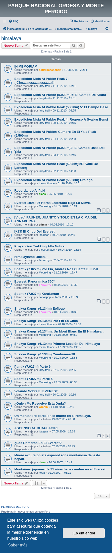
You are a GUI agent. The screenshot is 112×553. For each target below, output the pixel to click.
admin (43, 224)
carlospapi (45, 297)
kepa (42, 472)
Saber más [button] (17, 545)
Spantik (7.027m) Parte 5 (33, 379)
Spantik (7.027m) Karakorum (36, 294)
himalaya (11, 38)
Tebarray (44, 260)
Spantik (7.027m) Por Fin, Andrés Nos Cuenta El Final (56, 269)
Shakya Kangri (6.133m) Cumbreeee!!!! (44, 354)
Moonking (45, 206)
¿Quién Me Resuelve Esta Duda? (40, 403)
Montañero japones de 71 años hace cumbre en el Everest (59, 469)
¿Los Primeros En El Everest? (38, 443)
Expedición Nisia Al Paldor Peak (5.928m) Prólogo (53, 180)
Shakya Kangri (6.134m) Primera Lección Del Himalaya (57, 344)
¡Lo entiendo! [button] (83, 533)
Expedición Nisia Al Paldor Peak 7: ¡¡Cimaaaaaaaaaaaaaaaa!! (41, 80)
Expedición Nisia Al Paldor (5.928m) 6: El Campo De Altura (60, 95)
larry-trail (44, 85)
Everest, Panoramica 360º (34, 281)
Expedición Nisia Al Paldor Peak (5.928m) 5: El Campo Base (61, 107)
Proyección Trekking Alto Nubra (39, 246)
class (42, 193)
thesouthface (47, 183)
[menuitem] (13, 21)
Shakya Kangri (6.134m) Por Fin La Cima (46, 321)
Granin (43, 406)
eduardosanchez (50, 69)
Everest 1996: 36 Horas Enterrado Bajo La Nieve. (52, 203)
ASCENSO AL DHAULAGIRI (36, 428)
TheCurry (45, 284)
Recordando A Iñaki (29, 190)
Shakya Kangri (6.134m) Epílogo (39, 308)
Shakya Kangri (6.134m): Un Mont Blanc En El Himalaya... (59, 331)
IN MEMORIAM (25, 66)
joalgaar (44, 234)
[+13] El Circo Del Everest (34, 231)
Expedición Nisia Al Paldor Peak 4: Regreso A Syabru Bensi (61, 119)
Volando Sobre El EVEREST (36, 391)
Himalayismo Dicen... (30, 257)
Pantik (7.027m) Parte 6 (32, 366)
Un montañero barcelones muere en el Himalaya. (52, 416)
